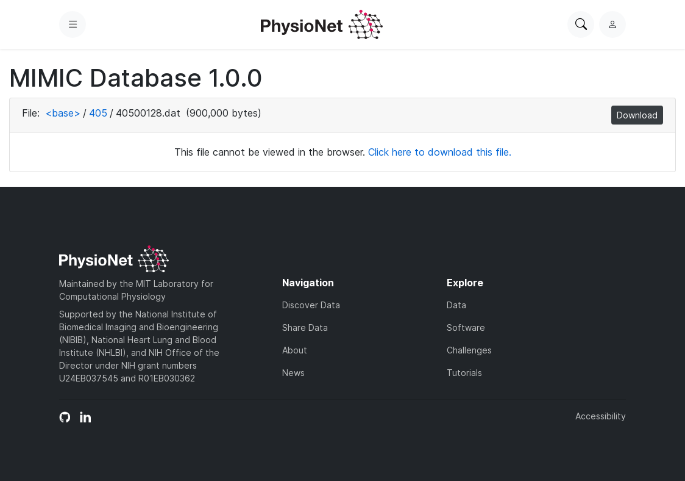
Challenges (469, 350)
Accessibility (600, 416)
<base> (62, 113)
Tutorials (464, 372)
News (293, 372)
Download (637, 115)
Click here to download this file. (439, 152)
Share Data (305, 327)
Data (456, 305)
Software (466, 327)
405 (98, 113)
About (294, 350)
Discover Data (311, 305)
